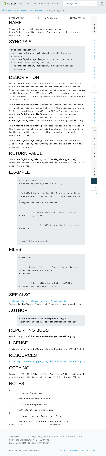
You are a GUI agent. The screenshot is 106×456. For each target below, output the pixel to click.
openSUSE (25, 3)
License (93, 450)
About (34, 3)
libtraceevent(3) (38, 301)
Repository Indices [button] (47, 3)
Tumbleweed (20, 10)
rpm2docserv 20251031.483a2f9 (73, 450)
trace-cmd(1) (58, 301)
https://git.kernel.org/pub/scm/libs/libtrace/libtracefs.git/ (47, 361)
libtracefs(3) (17, 301)
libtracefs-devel (36, 10)
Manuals (7, 10)
